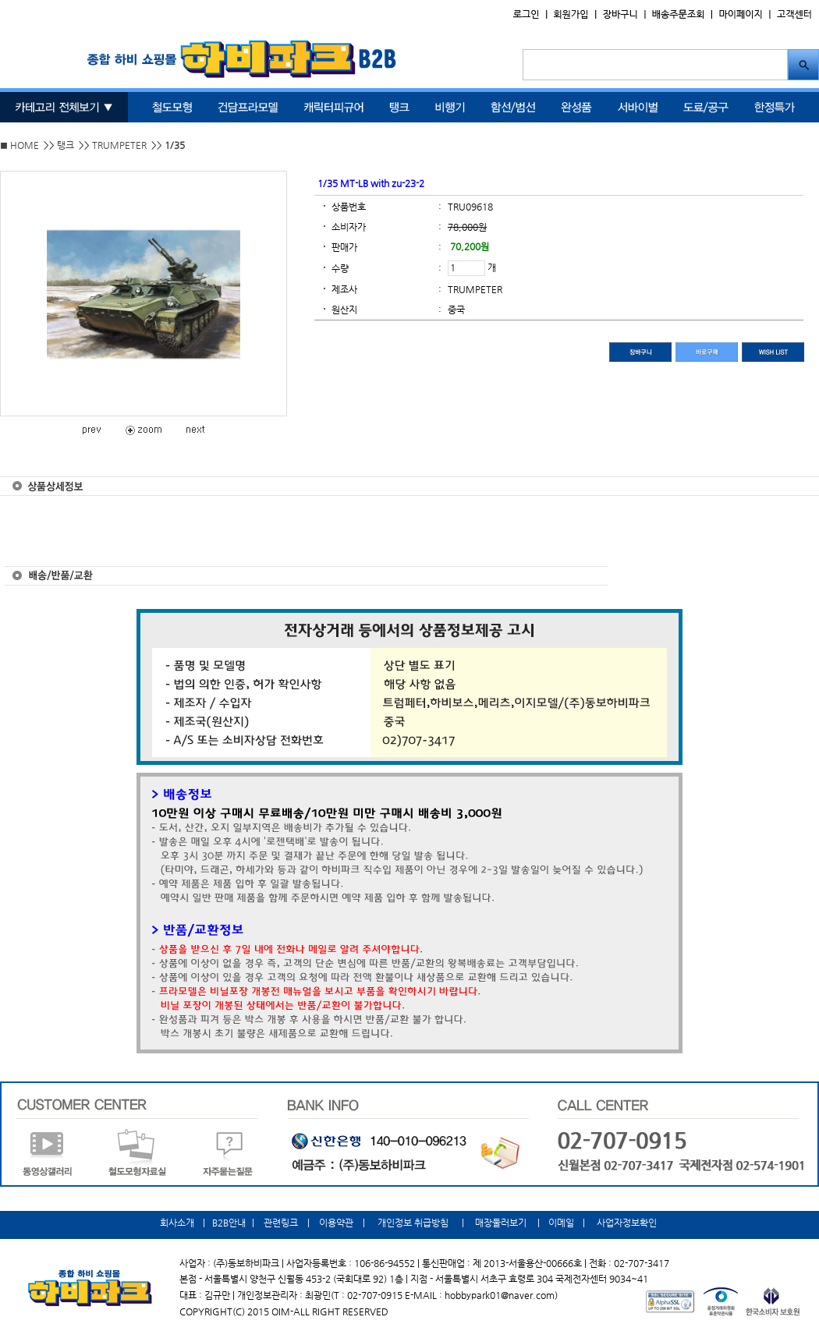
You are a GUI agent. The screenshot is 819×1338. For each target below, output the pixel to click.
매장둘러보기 (501, 1222)
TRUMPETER (119, 145)
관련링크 (280, 1222)
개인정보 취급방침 (413, 1222)
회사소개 (178, 1222)
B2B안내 (229, 1222)
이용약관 (336, 1222)
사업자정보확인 (625, 1222)
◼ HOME (19, 145)
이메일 (561, 1222)
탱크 (65, 145)
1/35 (175, 145)
